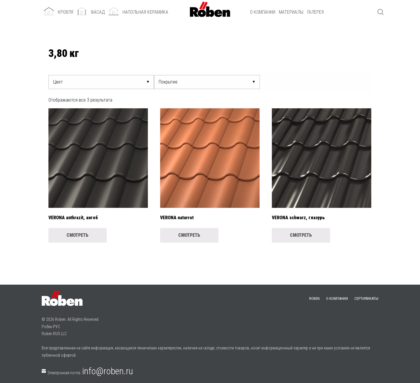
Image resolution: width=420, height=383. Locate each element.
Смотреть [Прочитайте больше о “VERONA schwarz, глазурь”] (301, 235)
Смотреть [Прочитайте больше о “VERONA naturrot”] (189, 235)
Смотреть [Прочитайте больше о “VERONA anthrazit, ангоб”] (77, 235)
